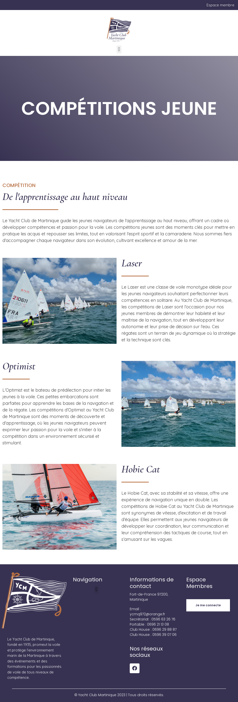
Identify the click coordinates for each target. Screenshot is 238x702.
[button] (119, 49)
